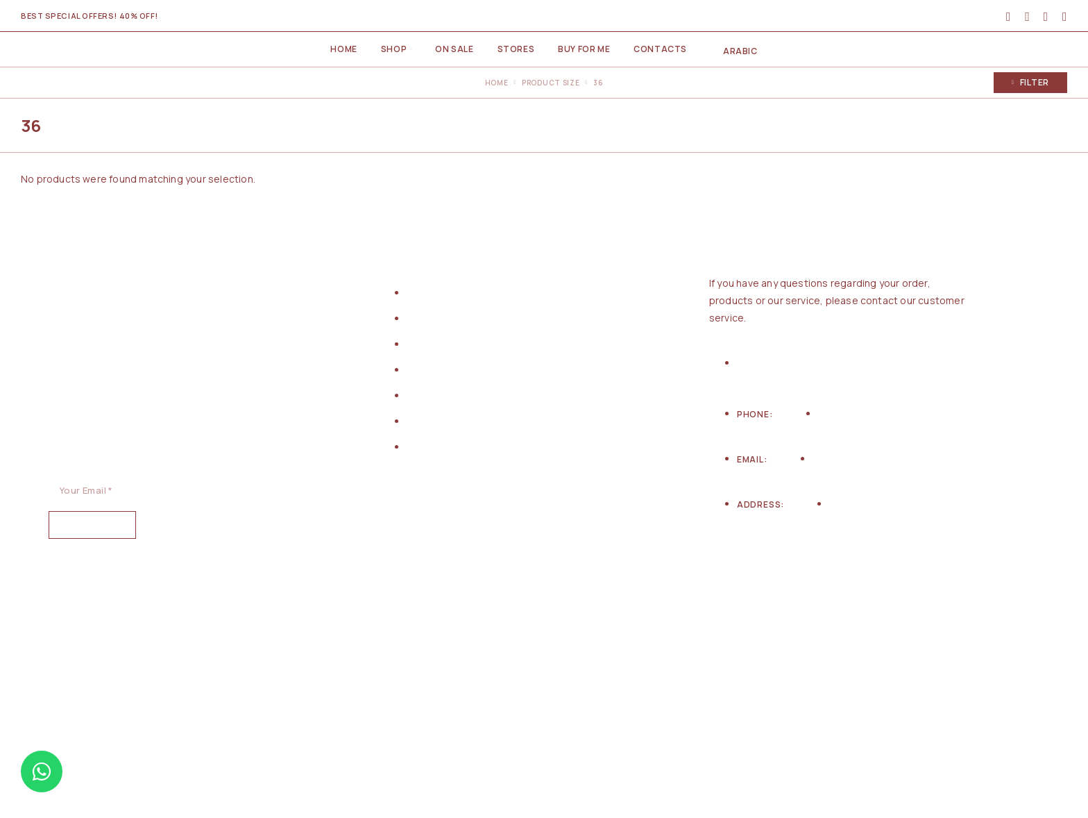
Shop (394, 49)
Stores (516, 49)
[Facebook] (727, 589)
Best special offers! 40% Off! (89, 15)
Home (343, 49)
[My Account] (1008, 16)
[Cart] (1064, 16)
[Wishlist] (1046, 16)
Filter (1030, 82)
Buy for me (584, 49)
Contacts (660, 49)
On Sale (454, 49)
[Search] (1027, 16)
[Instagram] (764, 589)
